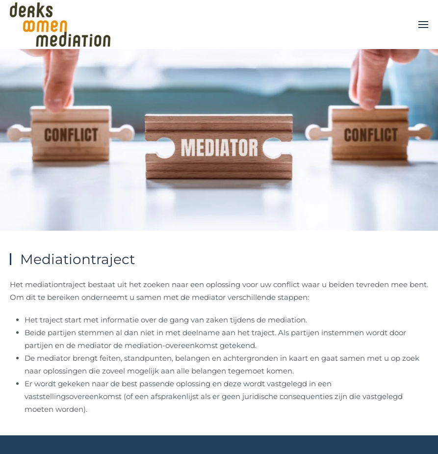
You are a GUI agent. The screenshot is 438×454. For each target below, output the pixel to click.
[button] (423, 24)
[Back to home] (60, 24)
